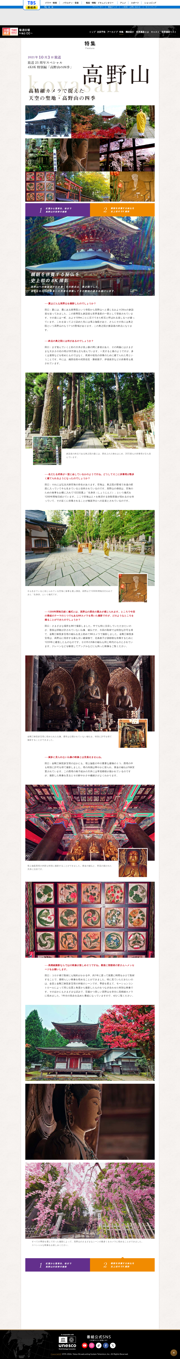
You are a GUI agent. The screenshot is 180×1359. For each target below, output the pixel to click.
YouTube (84, 1346)
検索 (51, 7)
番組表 (32, 7)
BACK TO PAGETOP (173, 1352)
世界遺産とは (142, 32)
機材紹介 (130, 32)
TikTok (99, 1346)
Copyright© (56, 1355)
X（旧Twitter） (113, 1346)
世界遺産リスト (169, 32)
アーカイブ (112, 32)
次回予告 (101, 32)
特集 (121, 32)
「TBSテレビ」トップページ (31, 3)
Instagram (91, 1346)
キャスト (155, 32)
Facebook (106, 1346)
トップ (92, 32)
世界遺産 (17, 31)
